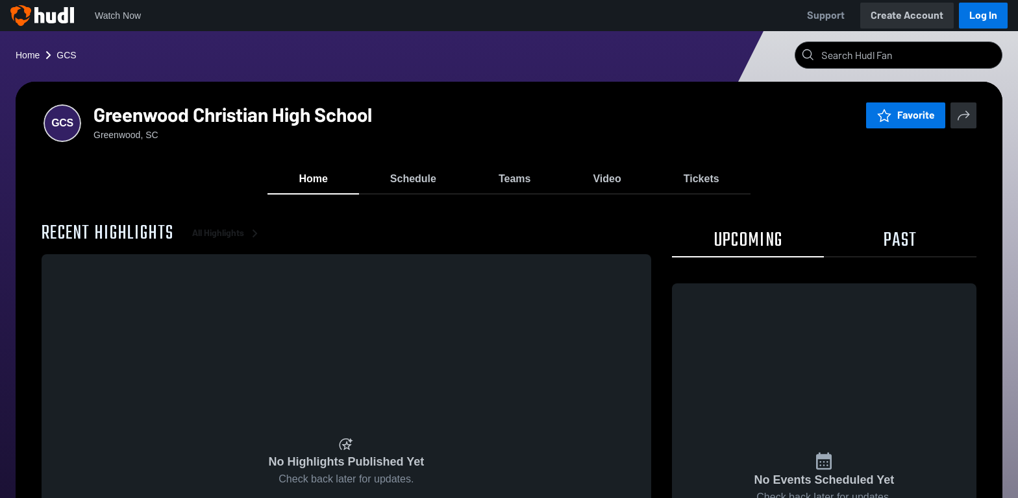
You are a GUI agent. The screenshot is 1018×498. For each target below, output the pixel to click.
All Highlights (227, 233)
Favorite (905, 115)
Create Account (907, 15)
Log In (983, 15)
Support (826, 15)
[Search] (909, 55)
